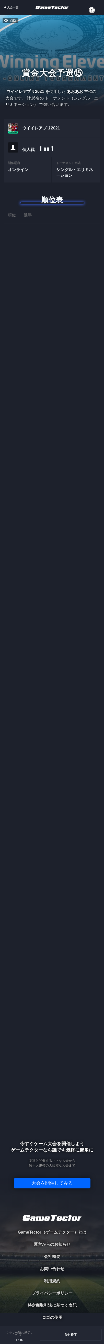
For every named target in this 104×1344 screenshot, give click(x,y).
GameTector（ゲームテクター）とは (52, 1232)
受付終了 (71, 1334)
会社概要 (52, 1256)
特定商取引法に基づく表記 (52, 1305)
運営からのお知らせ (52, 1244)
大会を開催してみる (52, 1183)
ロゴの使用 (52, 1317)
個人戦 (37, 148)
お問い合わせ (52, 1269)
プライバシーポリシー (52, 1293)
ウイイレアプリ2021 (41, 128)
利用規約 (52, 1281)
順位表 (52, 200)
